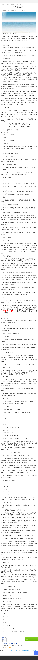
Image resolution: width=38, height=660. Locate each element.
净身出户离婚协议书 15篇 (10, 650)
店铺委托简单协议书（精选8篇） (29, 650)
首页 (8, 4)
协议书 (19, 4)
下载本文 (22, 10)
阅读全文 (17, 10)
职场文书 (13, 4)
